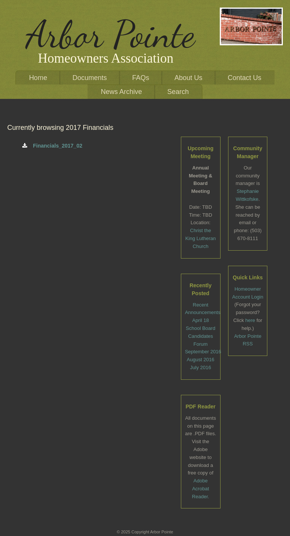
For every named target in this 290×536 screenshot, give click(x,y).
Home (38, 78)
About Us (188, 78)
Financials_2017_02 (52, 146)
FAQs (140, 78)
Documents (89, 78)
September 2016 (203, 351)
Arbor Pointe (110, 34)
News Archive (121, 91)
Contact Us (244, 78)
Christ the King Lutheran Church (200, 238)
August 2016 (200, 359)
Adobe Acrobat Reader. (200, 488)
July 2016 (200, 367)
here (250, 320)
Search (178, 91)
